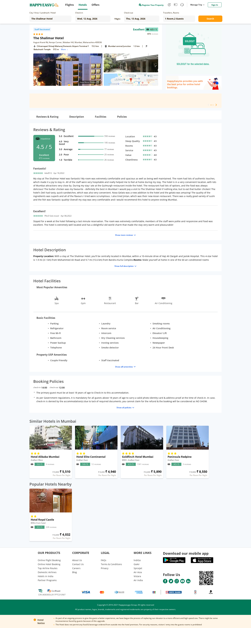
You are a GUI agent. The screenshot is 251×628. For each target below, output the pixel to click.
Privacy (104, 568)
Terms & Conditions (111, 564)
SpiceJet (138, 568)
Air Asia (138, 572)
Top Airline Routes (47, 568)
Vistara (137, 576)
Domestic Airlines (47, 572)
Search (210, 18)
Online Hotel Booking (49, 564)
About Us (77, 560)
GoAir (137, 564)
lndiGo (137, 560)
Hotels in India (45, 576)
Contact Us (78, 564)
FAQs (103, 560)
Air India (138, 580)
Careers (76, 568)
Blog (74, 572)
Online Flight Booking (49, 560)
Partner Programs (47, 580)
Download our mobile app (186, 553)
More (64, 49)
